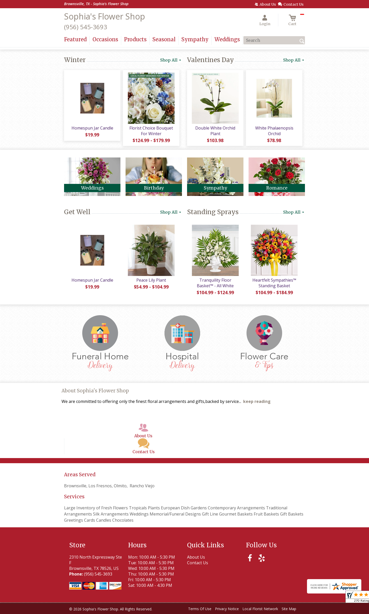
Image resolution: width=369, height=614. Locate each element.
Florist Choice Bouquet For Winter (151, 130)
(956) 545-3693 (85, 27)
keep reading (257, 401)
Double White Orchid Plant (215, 130)
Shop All (171, 60)
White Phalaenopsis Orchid (274, 130)
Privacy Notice (227, 608)
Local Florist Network (260, 608)
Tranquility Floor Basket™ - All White (215, 283)
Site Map (289, 608)
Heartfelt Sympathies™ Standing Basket (274, 283)
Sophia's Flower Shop (104, 16)
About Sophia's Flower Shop (95, 391)
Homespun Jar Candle (92, 128)
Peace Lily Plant (151, 280)
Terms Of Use (199, 608)
